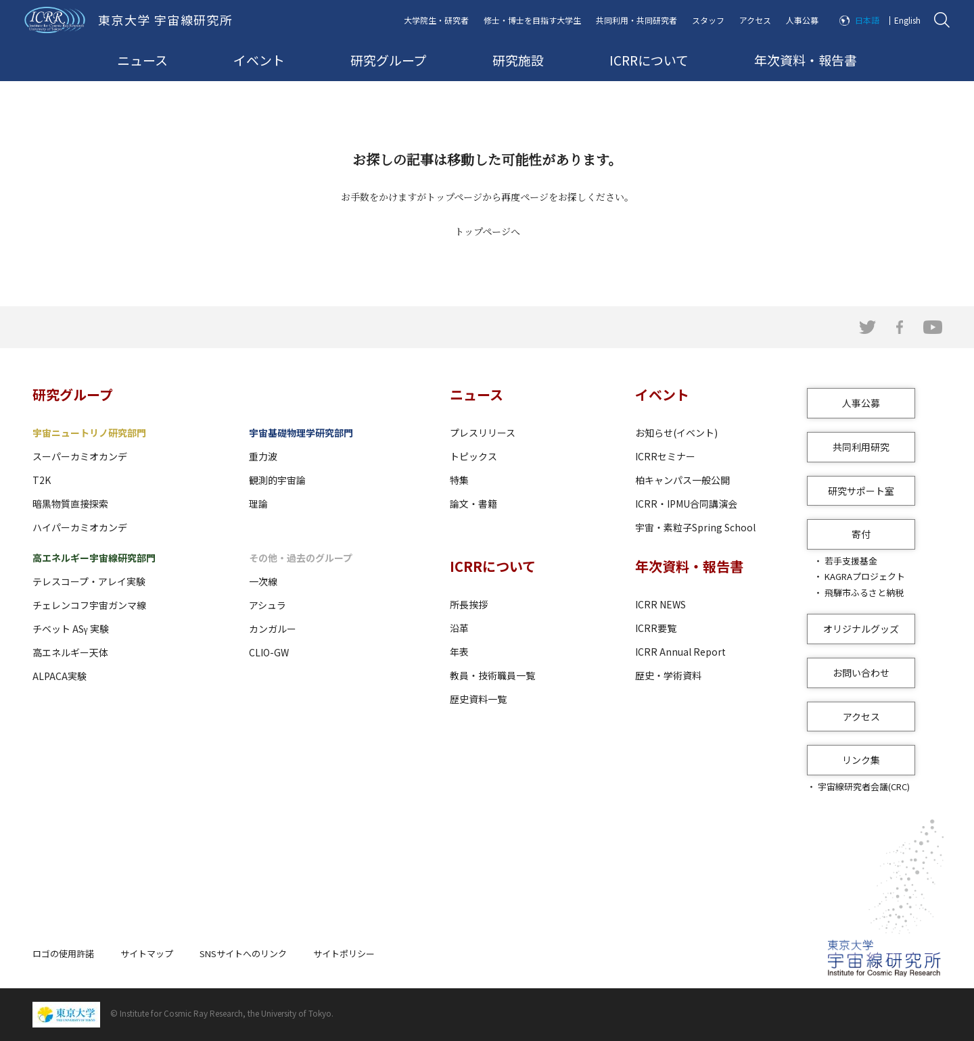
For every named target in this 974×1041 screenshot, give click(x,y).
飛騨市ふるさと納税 (864, 592)
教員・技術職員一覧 (492, 675)
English (907, 20)
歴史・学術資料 (668, 675)
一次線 (263, 581)
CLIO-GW (269, 652)
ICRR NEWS (660, 604)
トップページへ (487, 231)
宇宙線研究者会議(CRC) (864, 786)
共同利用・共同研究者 (636, 20)
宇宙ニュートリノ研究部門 (89, 432)
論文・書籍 (473, 503)
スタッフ (708, 20)
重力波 (263, 456)
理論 (258, 503)
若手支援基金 (851, 560)
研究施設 (518, 60)
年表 (459, 651)
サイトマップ (146, 953)
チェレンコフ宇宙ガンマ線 (89, 605)
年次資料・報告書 (805, 60)
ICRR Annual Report (680, 651)
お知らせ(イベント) (676, 432)
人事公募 (802, 20)
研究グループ (388, 60)
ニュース (142, 60)
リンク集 (861, 760)
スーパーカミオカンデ (79, 456)
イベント (259, 60)
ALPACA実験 (59, 676)
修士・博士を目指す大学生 (532, 20)
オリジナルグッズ (861, 628)
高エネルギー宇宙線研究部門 (94, 557)
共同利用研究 (861, 447)
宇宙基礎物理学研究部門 (301, 432)
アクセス (755, 20)
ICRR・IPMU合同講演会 (686, 503)
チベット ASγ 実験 (70, 628)
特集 (459, 480)
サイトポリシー (344, 953)
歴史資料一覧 (478, 699)
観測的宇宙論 (277, 480)
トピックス (473, 456)
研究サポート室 (861, 491)
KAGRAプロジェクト (865, 576)
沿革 (459, 628)
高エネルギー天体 (70, 652)
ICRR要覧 (655, 628)
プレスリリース (482, 432)
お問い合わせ (861, 672)
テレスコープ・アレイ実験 (88, 581)
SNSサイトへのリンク (243, 953)
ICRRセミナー (665, 456)
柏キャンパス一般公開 (682, 480)
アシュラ (267, 605)
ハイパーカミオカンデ (79, 527)
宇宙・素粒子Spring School (695, 527)
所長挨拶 (469, 604)
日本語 (867, 20)
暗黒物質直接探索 (70, 503)
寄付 (861, 534)
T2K (41, 480)
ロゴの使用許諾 (63, 953)
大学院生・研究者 (436, 20)
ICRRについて (649, 60)
